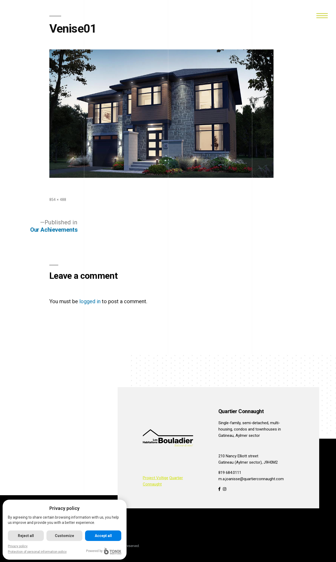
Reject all (26, 536)
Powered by (104, 551)
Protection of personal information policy (37, 552)
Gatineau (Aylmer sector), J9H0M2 (248, 462)
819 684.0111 (229, 472)
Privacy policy (18, 546)
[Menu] (322, 15)
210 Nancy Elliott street (238, 456)
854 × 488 (57, 200)
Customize (65, 536)
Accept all (103, 536)
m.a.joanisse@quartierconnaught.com (251, 479)
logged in (90, 301)
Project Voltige (155, 477)
